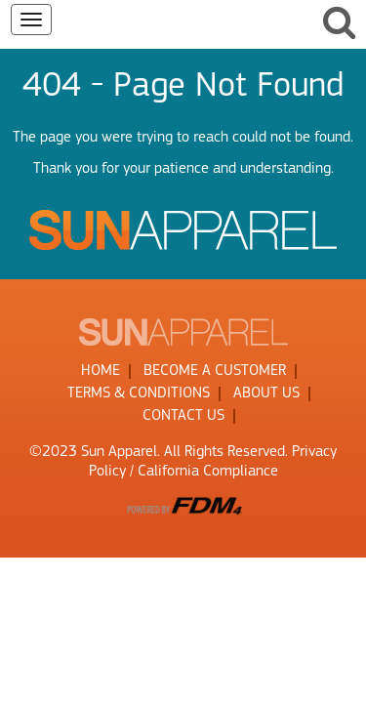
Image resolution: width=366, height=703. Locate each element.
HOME (100, 371)
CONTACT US (183, 416)
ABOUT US (266, 393)
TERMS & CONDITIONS (138, 393)
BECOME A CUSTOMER (214, 371)
